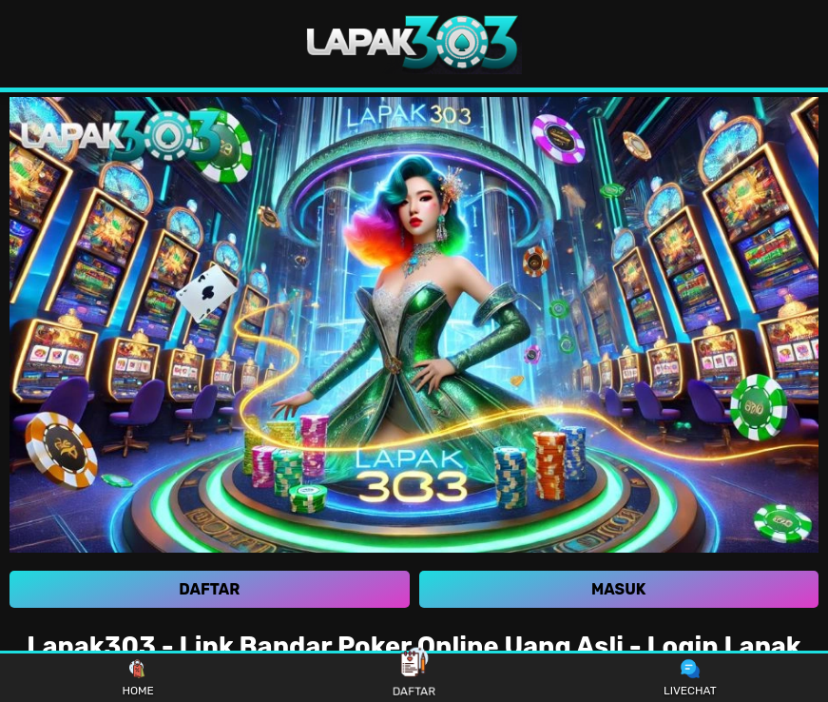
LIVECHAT (690, 678)
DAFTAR (413, 676)
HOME (137, 678)
